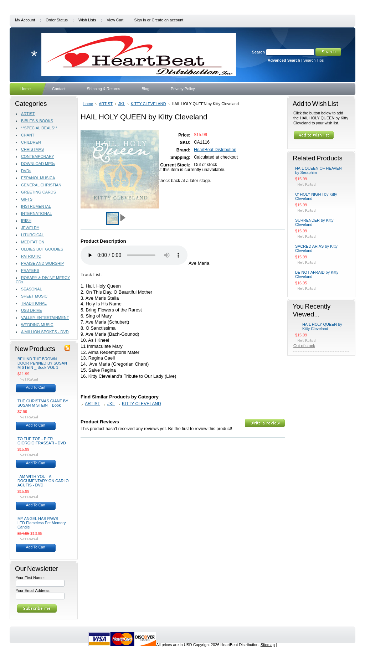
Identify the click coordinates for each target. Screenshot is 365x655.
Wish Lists (87, 20)
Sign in (140, 20)
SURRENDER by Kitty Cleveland (314, 222)
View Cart (115, 20)
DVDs (26, 171)
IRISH (26, 220)
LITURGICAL (32, 235)
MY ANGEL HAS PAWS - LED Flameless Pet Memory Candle (41, 522)
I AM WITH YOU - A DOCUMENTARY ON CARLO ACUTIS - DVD (43, 480)
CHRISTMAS (32, 149)
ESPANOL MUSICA (38, 178)
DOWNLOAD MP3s (38, 163)
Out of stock (304, 346)
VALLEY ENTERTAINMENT (45, 317)
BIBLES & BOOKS (37, 121)
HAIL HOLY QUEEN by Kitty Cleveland (322, 326)
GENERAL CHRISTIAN (41, 185)
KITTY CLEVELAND (148, 104)
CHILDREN (31, 142)
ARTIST (28, 114)
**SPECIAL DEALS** (39, 128)
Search (258, 52)
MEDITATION (32, 242)
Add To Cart (35, 388)
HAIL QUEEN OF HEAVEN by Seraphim (318, 170)
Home (88, 104)
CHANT (27, 135)
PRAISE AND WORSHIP (42, 263)
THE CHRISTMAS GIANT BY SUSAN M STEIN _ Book (42, 403)
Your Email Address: (33, 590)
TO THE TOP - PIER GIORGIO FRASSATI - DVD (41, 441)
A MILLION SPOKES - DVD (45, 332)
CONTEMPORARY (37, 156)
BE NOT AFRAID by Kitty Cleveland (316, 274)
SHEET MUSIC (34, 296)
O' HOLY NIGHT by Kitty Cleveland (316, 196)
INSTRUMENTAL (36, 206)
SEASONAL (31, 289)
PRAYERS (30, 270)
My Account (25, 20)
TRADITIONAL (34, 303)
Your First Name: (30, 578)
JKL (121, 104)
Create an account (167, 20)
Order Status (57, 20)
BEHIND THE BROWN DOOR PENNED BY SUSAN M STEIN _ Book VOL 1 (42, 363)
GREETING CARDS (38, 192)
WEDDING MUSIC (37, 325)
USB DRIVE (31, 310)
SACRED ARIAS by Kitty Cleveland (316, 248)
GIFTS (26, 199)
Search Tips (313, 60)
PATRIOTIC (31, 256)
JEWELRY (30, 228)
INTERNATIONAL (36, 213)
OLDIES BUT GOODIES (42, 249)
